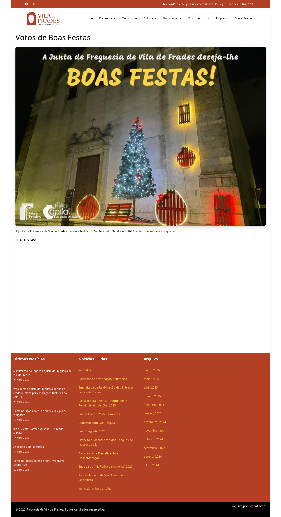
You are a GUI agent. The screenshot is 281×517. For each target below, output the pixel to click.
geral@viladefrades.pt (199, 4)
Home (88, 18)
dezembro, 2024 (155, 422)
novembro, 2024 (155, 431)
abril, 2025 (151, 387)
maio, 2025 (151, 379)
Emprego (222, 18)
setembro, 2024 (154, 448)
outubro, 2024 (153, 439)
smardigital (257, 506)
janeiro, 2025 (152, 413)
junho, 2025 (152, 370)
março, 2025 (152, 396)
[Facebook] (26, 4)
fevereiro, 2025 (154, 405)
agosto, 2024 (153, 456)
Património (170, 18)
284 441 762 (173, 4)
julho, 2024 (151, 465)
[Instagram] (33, 4)
